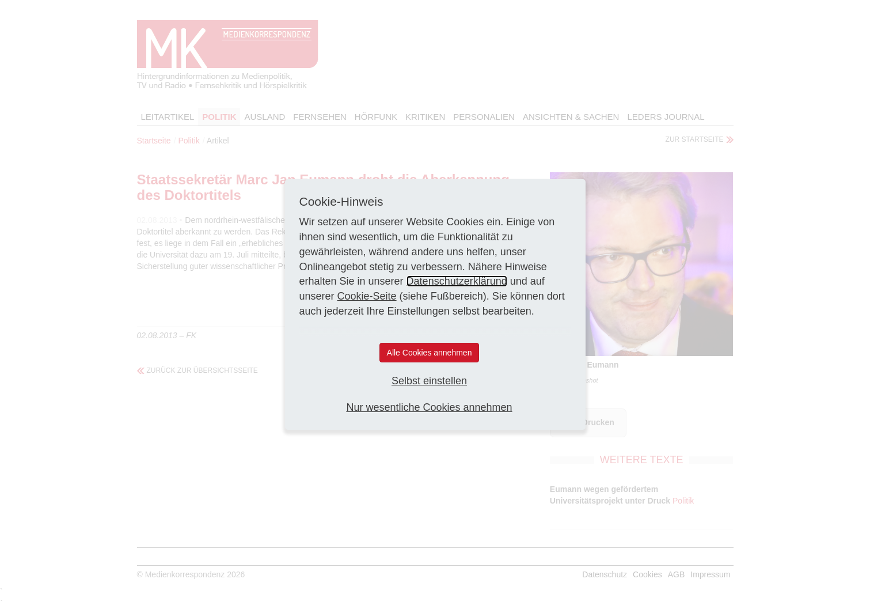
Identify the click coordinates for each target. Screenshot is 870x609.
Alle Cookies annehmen (429, 352)
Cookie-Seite (367, 296)
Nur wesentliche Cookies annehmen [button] (429, 407)
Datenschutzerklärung (456, 281)
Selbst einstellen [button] (429, 381)
